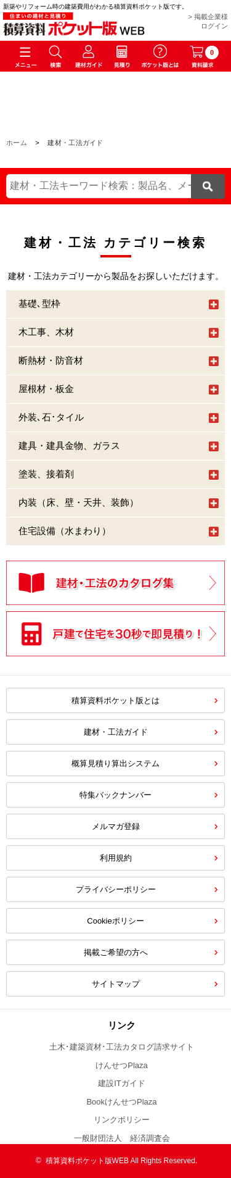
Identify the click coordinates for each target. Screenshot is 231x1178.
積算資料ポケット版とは (115, 700)
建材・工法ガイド (116, 732)
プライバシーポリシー (116, 889)
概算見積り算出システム (115, 763)
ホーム (16, 142)
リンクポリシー (122, 1119)
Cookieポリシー (115, 920)
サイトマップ (116, 983)
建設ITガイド (121, 1083)
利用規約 (116, 858)
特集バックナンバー (115, 795)
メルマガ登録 (116, 826)
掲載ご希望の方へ (116, 952)
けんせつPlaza (121, 1065)
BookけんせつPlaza (121, 1101)
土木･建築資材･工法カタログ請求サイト (121, 1046)
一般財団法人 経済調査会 (122, 1138)
